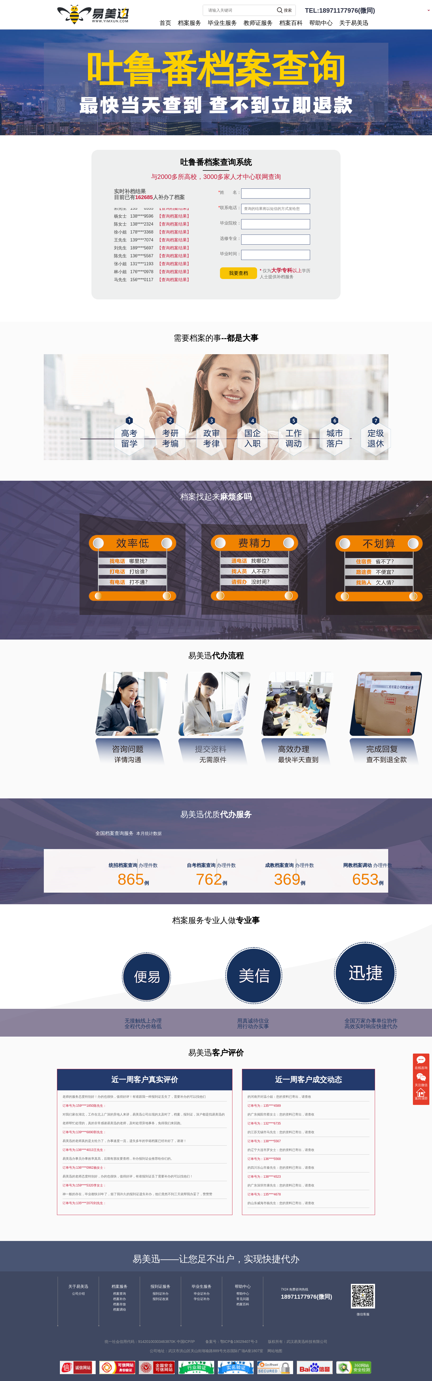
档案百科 (291, 23)
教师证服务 (258, 23)
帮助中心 (321, 23)
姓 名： (229, 192)
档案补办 (119, 1299)
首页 (165, 23)
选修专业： (230, 238)
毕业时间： (230, 253)
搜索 (288, 10)
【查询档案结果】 (174, 209)
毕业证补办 (202, 1293)
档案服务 (189, 23)
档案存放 (119, 1304)
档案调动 (119, 1309)
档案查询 (119, 1293)
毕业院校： (230, 223)
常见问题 (242, 1299)
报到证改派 (161, 1299)
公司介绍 (78, 1293)
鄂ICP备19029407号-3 (238, 1341)
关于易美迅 (353, 23)
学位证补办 (202, 1299)
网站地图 (274, 1351)
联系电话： (229, 207)
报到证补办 (161, 1293)
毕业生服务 (222, 23)
